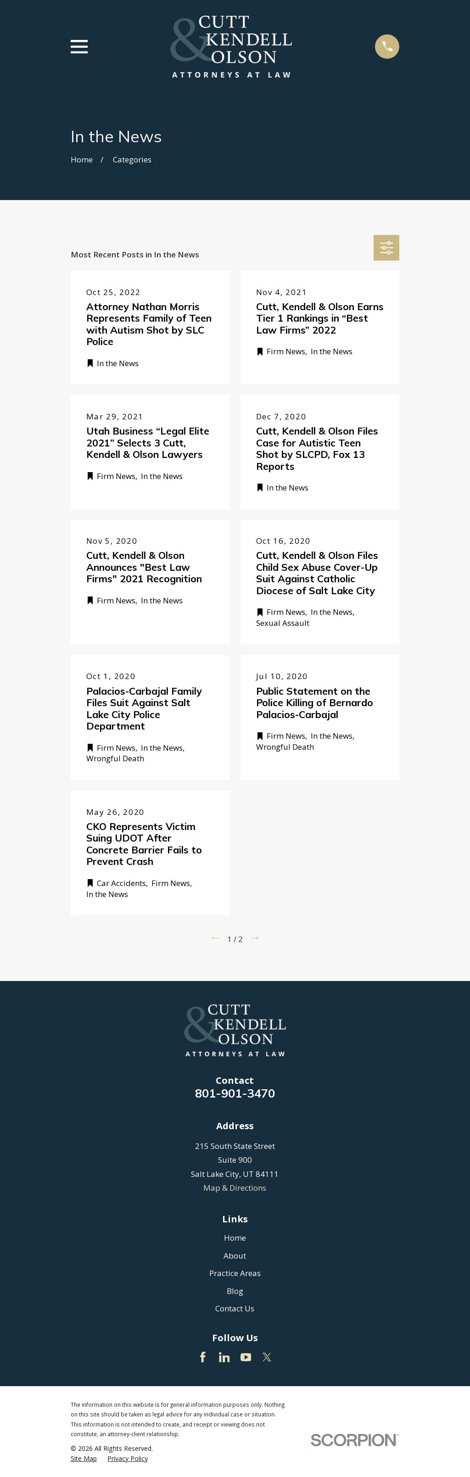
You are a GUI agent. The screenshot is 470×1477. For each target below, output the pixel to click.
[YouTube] (246, 1357)
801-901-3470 (235, 1093)
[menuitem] (84, 1458)
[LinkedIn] (224, 1357)
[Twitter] (267, 1357)
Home (235, 1237)
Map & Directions (234, 1187)
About (235, 1255)
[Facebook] (202, 1357)
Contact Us (234, 1308)
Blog (235, 1291)
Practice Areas (235, 1273)
